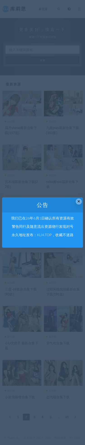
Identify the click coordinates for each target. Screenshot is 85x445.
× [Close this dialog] (78, 201)
